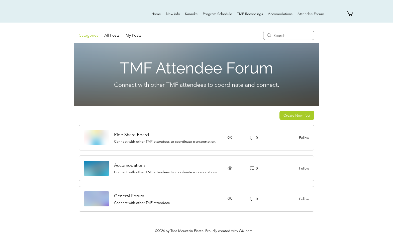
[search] (288, 35)
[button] (350, 13)
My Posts (133, 35)
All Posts (112, 35)
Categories (88, 35)
